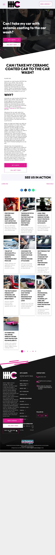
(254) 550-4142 (42, 376)
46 (33, 351)
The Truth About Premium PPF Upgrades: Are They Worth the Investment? (11, 295)
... (30, 351)
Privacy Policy (24, 446)
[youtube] (45, 416)
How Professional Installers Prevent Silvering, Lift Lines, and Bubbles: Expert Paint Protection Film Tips (44, 298)
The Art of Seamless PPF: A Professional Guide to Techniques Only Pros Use (11, 256)
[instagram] (42, 416)
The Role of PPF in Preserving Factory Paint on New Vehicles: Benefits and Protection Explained (27, 219)
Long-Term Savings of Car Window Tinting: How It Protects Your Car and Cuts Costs (43, 218)
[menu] (4, 4)
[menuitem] (27, 377)
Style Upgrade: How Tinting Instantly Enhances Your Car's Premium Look (26, 295)
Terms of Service (30, 446)
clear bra (12, 108)
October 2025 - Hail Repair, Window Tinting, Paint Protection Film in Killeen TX (11, 336)
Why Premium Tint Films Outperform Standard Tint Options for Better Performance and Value (44, 258)
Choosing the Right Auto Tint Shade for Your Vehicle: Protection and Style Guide (27, 256)
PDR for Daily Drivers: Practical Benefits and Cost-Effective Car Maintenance (11, 218)
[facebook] (38, 416)
